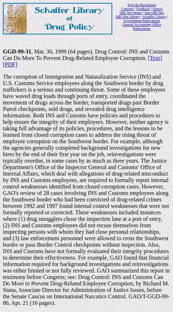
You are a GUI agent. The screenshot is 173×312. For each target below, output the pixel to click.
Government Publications (141, 21)
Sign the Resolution (142, 5)
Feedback (143, 9)
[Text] (155, 58)
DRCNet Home (130, 13)
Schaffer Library (154, 17)
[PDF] (10, 64)
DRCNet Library (127, 17)
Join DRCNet (154, 13)
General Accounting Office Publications (141, 27)
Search (157, 9)
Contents (127, 9)
